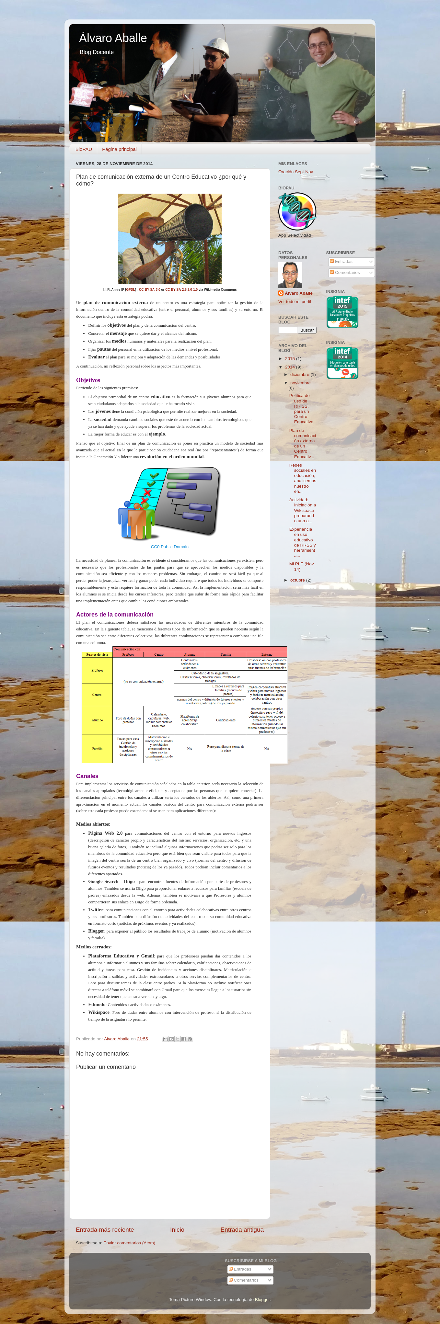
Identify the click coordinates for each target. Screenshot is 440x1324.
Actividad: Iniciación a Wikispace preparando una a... (302, 510)
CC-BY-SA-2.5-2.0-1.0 (181, 289)
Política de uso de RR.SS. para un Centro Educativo (301, 408)
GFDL (130, 289)
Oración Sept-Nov (295, 171)
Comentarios (345, 272)
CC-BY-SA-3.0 (149, 289)
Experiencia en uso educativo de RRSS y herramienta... (302, 542)
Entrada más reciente (105, 1229)
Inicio (177, 1229)
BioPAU (83, 149)
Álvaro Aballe (113, 38)
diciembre (300, 374)
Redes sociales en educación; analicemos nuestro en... (302, 478)
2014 (290, 367)
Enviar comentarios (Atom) (130, 1242)
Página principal (119, 149)
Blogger (262, 1299)
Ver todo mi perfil (294, 301)
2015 (290, 358)
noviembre (300, 382)
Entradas (341, 261)
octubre (298, 580)
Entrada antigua (242, 1229)
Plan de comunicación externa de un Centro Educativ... (302, 443)
